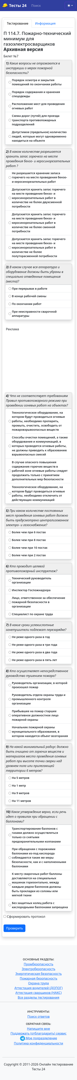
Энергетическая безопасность (38, 973)
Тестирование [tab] (17, 23)
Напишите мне (38, 1028)
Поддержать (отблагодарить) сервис (38, 1033)
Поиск (36, 5)
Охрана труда (38, 983)
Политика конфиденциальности (38, 1043)
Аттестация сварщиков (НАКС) (38, 993)
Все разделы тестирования (38, 997)
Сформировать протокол (26, 916)
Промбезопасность (38, 964)
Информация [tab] (45, 23)
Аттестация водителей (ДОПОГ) (38, 988)
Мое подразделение (38, 1038)
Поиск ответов (38, 1016)
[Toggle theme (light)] (70, 5)
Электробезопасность (38, 969)
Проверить (14, 928)
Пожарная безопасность (38, 978)
